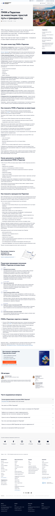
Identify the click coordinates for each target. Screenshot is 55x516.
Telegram (49, 477)
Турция (2, 464)
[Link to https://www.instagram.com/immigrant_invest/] (26, 492)
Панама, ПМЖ (17, 488)
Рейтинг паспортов (31, 473)
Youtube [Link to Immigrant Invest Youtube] (47, 442)
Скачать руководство (9, 362)
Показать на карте (4, 509)
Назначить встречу (45, 478)
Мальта (2, 473)
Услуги (43, 468)
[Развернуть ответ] (53, 399)
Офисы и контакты (45, 462)
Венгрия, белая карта (18, 471)
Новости (29, 462)
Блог (5, 454)
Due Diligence (44, 464)
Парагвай (2, 474)
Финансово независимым (32, 467)
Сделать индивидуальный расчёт (8, 257)
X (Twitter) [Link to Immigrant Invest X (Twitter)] (31, 442)
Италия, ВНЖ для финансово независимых (19, 487)
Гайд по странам (3, 483)
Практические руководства (33, 470)
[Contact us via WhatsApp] (42, 3)
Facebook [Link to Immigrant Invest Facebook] (13, 442)
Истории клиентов (45, 465)
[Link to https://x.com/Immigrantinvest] (29, 492)
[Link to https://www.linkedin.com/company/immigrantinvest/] (28, 492)
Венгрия (16, 461)
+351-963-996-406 (31, 511)
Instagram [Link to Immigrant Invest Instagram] (22, 442)
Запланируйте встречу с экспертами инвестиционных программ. (20, 345)
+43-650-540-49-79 (18, 510)
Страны (29, 464)
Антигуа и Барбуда (4, 465)
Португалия (17, 465)
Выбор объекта (3, 481)
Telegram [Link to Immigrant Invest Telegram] (5, 442)
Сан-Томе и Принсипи (4, 462)
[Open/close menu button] (1, 3)
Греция (16, 462)
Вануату (2, 461)
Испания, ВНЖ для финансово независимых (20, 477)
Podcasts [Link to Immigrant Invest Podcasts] (39, 442)
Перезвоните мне (48, 52)
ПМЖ (2, 9)
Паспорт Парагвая (5, 52)
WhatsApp (44, 477)
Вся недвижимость (4, 484)
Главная (2, 454)
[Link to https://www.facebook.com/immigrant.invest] (23, 492)
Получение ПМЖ (5, 401)
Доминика (2, 468)
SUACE (8, 112)
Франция (16, 478)
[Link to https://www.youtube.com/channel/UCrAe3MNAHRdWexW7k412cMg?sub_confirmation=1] (31, 492)
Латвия (16, 468)
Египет (2, 476)
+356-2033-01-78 (4, 511)
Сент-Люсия (3, 471)
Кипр (15, 464)
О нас (43, 461)
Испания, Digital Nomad (18, 474)
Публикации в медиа (45, 474)
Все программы (4, 477)
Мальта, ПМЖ (17, 481)
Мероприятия (44, 471)
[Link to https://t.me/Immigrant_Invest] (25, 492)
